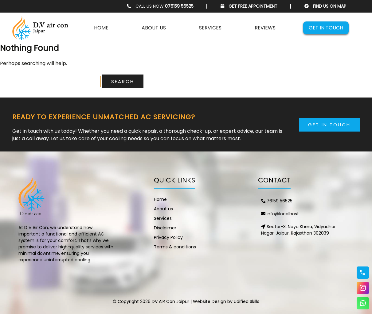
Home (101, 27)
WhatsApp (363, 303)
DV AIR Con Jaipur (170, 301)
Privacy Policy (168, 237)
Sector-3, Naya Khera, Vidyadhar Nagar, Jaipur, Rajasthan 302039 (298, 230)
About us (154, 27)
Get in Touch (329, 124)
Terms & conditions (175, 247)
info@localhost (280, 214)
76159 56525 (276, 201)
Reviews (265, 27)
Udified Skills (246, 301)
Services (210, 27)
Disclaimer (165, 228)
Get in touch (326, 27)
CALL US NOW (160, 6)
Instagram (363, 288)
